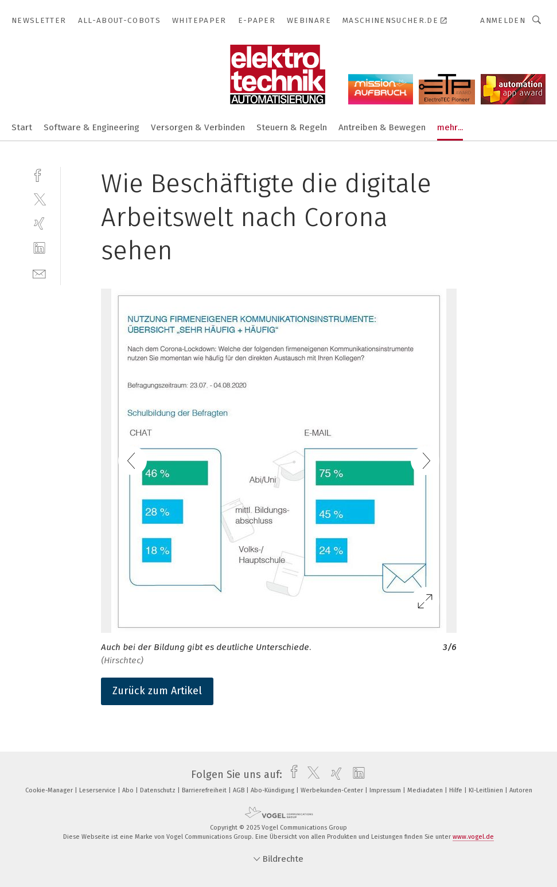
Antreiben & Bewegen (382, 127)
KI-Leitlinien (487, 790)
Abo (128, 790)
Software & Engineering (91, 127)
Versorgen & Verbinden (198, 127)
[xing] (39, 223)
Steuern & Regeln (291, 127)
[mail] (39, 273)
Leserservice (98, 790)
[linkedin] (39, 248)
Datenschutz (158, 790)
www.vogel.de (473, 837)
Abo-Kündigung (273, 790)
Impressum (386, 790)
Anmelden (502, 20)
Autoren (520, 790)
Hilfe (456, 790)
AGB (239, 790)
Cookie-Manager (50, 790)
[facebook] (39, 174)
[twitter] (39, 199)
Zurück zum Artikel (157, 690)
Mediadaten (426, 790)
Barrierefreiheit (205, 790)
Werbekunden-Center (333, 790)
